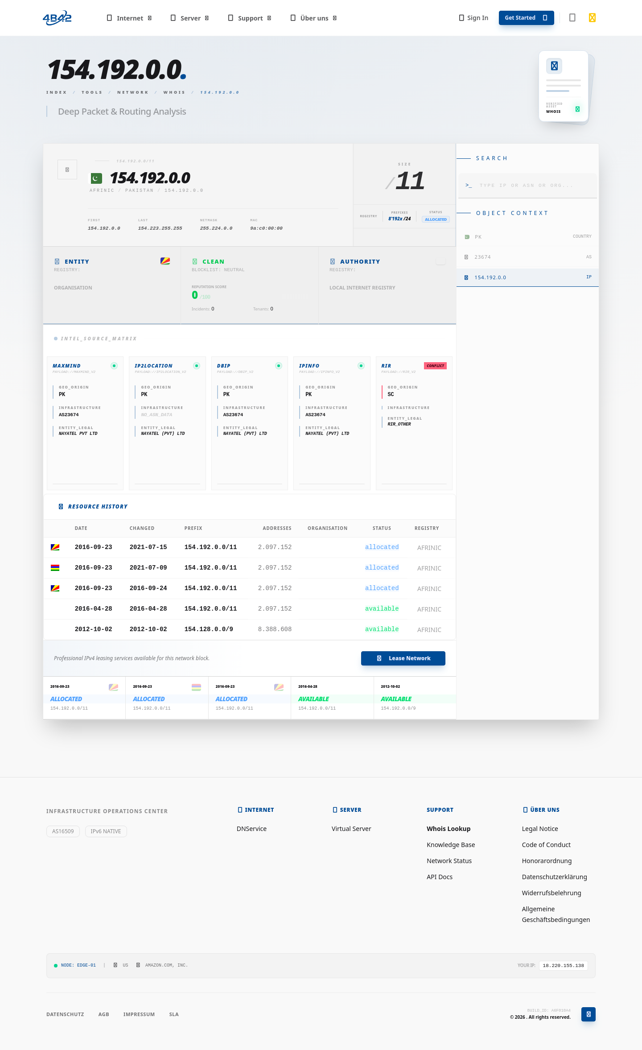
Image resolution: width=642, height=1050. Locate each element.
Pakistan (139, 190)
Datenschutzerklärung (554, 876)
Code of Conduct (546, 844)
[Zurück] (67, 169)
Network (133, 92)
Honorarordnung (547, 860)
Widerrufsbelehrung (551, 893)
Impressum (139, 1014)
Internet (129, 18)
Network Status (449, 860)
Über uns (313, 18)
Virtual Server (351, 828)
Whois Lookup (448, 828)
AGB (104, 1014)
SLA (174, 1014)
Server (189, 18)
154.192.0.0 (184, 190)
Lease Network (403, 658)
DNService (252, 828)
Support (249, 18)
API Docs (440, 876)
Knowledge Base (451, 844)
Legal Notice (540, 828)
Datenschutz (65, 1014)
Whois (175, 92)
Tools (92, 92)
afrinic (102, 190)
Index (57, 92)
